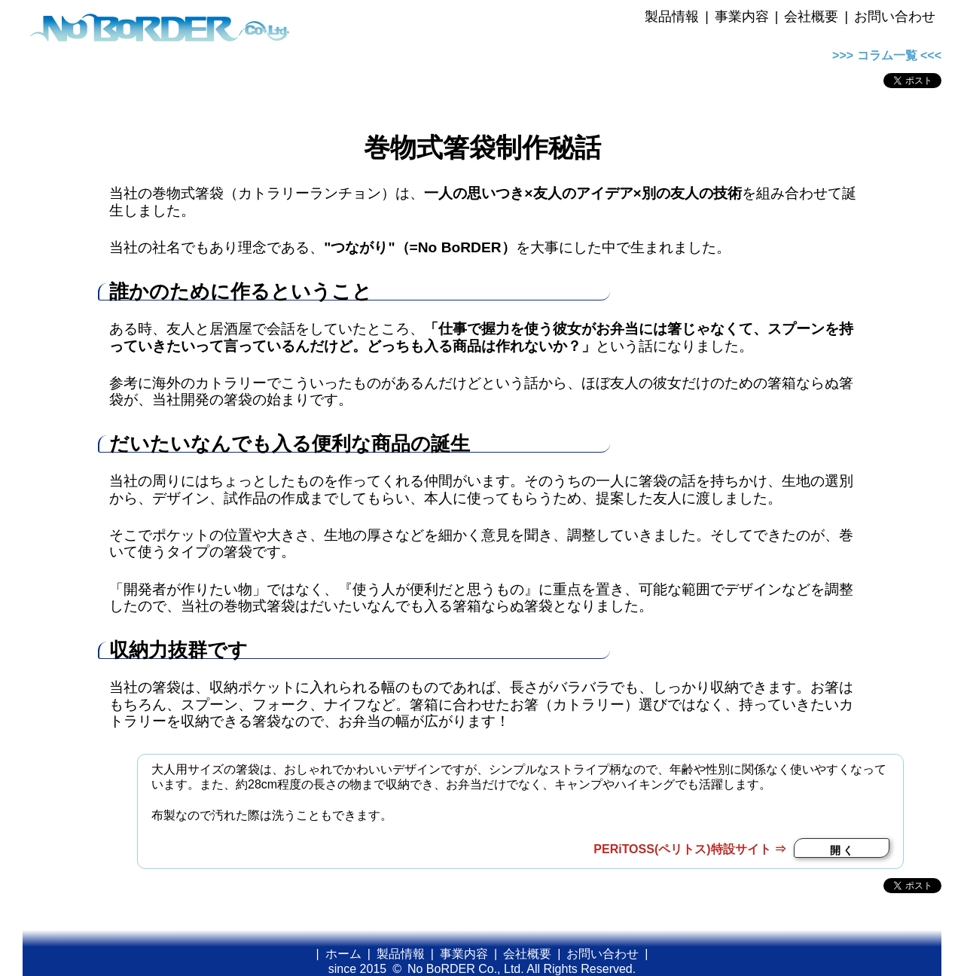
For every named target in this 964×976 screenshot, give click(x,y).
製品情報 (672, 16)
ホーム (343, 953)
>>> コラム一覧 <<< (886, 55)
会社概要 (811, 16)
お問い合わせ (894, 16)
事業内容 (742, 16)
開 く (842, 850)
